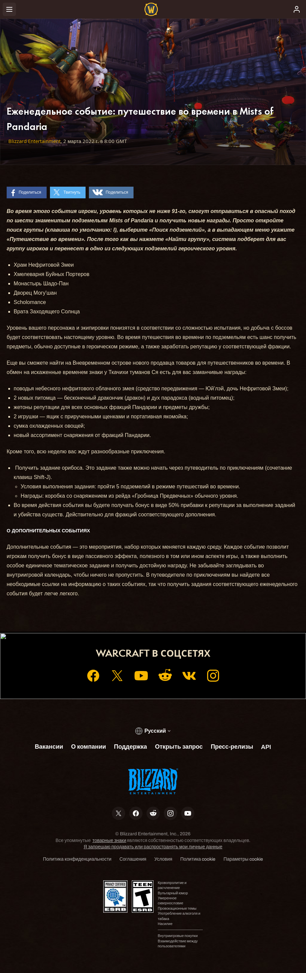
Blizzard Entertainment (34, 141)
